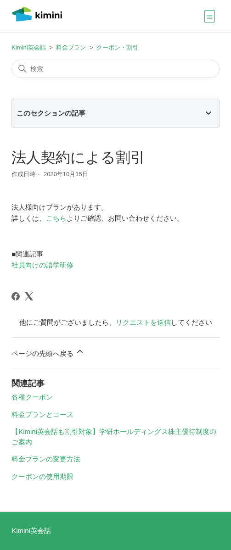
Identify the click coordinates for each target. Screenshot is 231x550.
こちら (56, 218)
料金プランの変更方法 (45, 459)
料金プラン (71, 47)
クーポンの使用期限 (42, 476)
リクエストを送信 (143, 322)
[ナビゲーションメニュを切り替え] (209, 16)
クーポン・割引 (117, 47)
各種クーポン (32, 397)
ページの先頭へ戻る (48, 352)
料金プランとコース (42, 414)
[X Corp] (29, 296)
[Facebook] (15, 296)
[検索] (115, 69)
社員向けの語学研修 (42, 265)
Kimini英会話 (28, 47)
